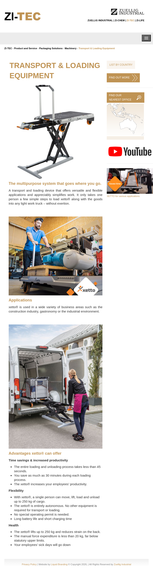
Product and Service (25, 48)
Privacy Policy (29, 564)
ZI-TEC (130, 20)
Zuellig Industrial (122, 564)
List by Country (120, 64)
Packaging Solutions (50, 48)
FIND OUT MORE (123, 77)
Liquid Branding (59, 564)
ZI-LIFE (140, 20)
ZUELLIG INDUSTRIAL (100, 20)
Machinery (70, 48)
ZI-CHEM (120, 20)
